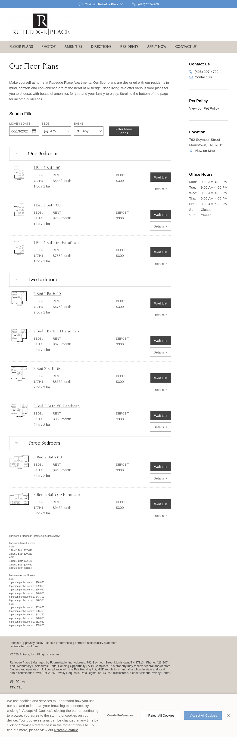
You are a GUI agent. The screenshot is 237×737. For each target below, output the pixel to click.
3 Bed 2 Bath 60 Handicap (57, 494)
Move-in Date (19, 123)
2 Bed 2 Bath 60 (48, 368)
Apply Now (156, 46)
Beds (46, 123)
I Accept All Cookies (203, 715)
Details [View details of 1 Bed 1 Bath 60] (160, 226)
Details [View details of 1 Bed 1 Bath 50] (160, 189)
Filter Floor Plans (123, 131)
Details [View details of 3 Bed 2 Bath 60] (160, 478)
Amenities (73, 46)
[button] (101, 4)
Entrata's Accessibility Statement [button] (96, 643)
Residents (129, 46)
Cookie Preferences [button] (59, 643)
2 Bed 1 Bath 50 (47, 293)
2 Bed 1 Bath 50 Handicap (56, 331)
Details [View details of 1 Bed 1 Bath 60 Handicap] (160, 264)
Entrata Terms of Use (24, 646)
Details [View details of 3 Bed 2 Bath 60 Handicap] (160, 516)
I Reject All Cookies (161, 715)
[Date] (19, 131)
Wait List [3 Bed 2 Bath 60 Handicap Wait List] (160, 504)
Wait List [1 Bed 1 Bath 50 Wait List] (160, 177)
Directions (101, 46)
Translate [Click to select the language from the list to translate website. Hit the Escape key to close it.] (15, 643)
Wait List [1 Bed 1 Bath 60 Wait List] (160, 215)
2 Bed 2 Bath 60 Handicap (57, 406)
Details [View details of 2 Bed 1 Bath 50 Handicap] (160, 352)
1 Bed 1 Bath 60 (47, 205)
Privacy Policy (34, 643)
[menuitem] (22, 47)
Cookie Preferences (120, 715)
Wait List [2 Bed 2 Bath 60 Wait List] (160, 378)
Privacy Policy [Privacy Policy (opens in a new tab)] (66, 730)
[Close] (228, 715)
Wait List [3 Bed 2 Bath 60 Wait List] (160, 467)
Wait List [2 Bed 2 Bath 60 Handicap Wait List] (160, 416)
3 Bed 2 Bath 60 (48, 457)
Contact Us (185, 46)
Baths (79, 123)
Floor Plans (21, 46)
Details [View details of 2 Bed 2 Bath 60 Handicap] (160, 427)
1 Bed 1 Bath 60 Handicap (56, 242)
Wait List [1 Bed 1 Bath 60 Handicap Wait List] (160, 252)
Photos (49, 46)
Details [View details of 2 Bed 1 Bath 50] (160, 315)
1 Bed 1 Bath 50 (47, 167)
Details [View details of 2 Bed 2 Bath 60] (160, 390)
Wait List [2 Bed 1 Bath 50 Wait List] (160, 303)
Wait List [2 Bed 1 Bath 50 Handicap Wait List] (160, 341)
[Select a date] (34, 131)
